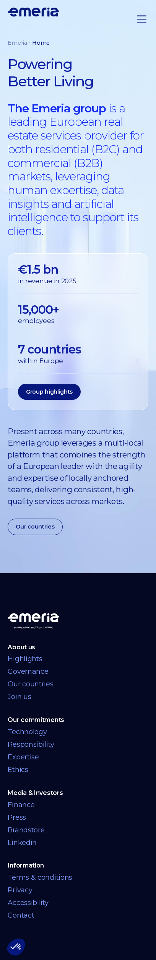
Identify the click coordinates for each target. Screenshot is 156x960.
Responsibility (31, 744)
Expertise (23, 757)
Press (17, 817)
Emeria (17, 42)
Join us (19, 696)
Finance (21, 805)
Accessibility (28, 902)
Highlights (25, 659)
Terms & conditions (40, 877)
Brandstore (26, 830)
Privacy (20, 890)
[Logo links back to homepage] (33, 11)
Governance (28, 671)
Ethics (18, 769)
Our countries (35, 526)
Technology (27, 732)
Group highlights (49, 391)
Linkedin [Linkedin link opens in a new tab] (22, 842)
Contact (21, 915)
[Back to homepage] (33, 621)
